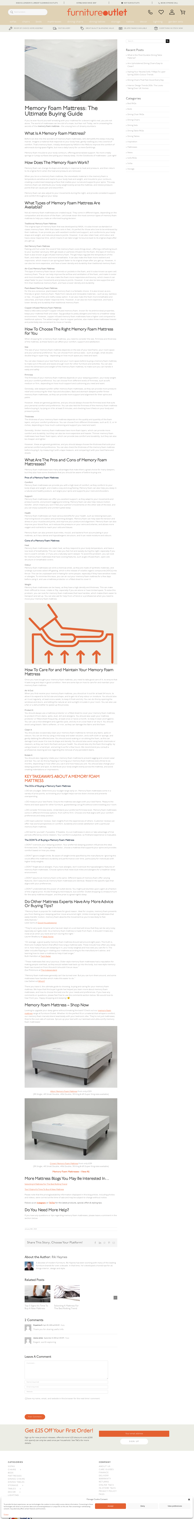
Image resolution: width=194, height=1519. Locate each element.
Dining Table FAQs (135, 131)
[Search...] (146, 41)
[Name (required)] (66, 1382)
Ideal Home (48, 937)
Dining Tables (133, 136)
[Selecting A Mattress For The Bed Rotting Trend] (67, 1286)
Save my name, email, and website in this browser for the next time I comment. (63, 1399)
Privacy (6, 1514)
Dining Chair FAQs (135, 115)
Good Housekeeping (47, 923)
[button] (189, 1499)
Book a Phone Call (168, 3)
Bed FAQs (131, 104)
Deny (142, 1506)
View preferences (175, 1506)
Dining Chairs (133, 120)
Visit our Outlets (130, 3)
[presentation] (42, 1406)
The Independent (49, 970)
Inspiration (132, 142)
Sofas (129, 163)
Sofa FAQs (132, 158)
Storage (130, 169)
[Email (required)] (66, 1387)
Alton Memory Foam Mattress (63, 1091)
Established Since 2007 (86, 3)
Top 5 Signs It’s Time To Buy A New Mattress (44, 1190)
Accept (110, 1506)
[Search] (167, 41)
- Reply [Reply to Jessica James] (66, 1338)
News (130, 153)
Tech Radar (46, 956)
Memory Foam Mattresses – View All (70, 1172)
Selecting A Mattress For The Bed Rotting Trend (46, 1184)
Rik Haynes (59, 1257)
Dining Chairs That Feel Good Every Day (145, 80)
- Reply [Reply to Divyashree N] (62, 1325)
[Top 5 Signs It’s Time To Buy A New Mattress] (37, 1286)
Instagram (41, 1203)
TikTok (52, 1203)
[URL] (66, 1392)
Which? (41, 981)
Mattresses (132, 147)
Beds (129, 109)
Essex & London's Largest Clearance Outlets (37, 3)
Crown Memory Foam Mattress (64, 1164)
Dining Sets (132, 125)
